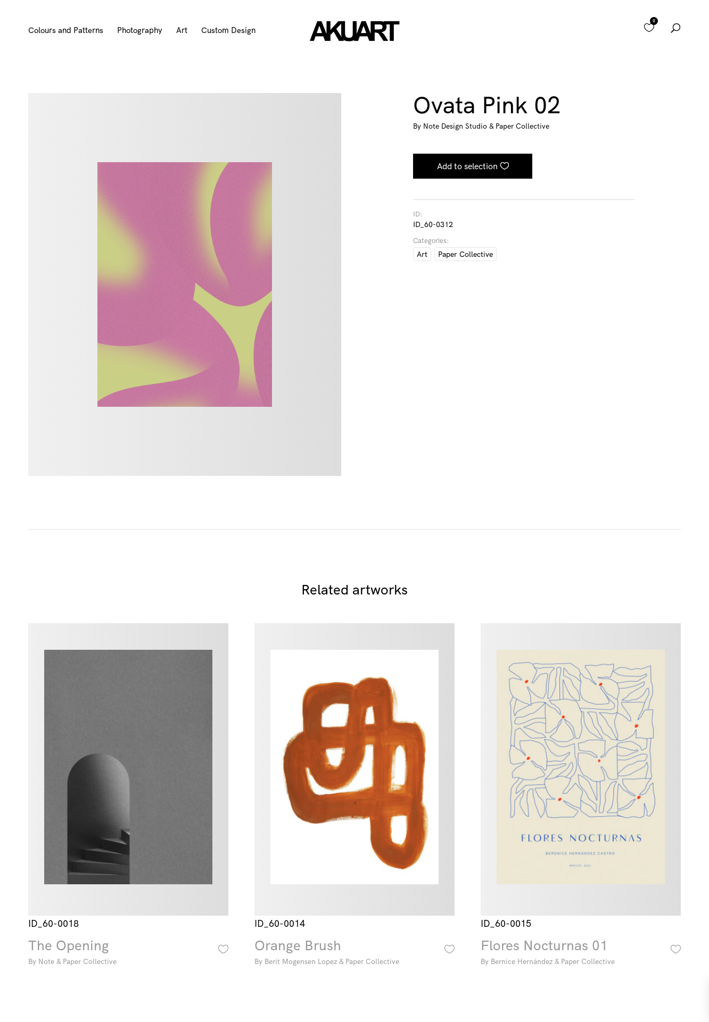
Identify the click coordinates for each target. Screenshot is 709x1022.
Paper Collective (465, 254)
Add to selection (467, 166)
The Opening (128, 954)
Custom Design (228, 31)
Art (181, 31)
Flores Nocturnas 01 (580, 954)
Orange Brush (354, 954)
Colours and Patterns (65, 31)
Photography (139, 31)
